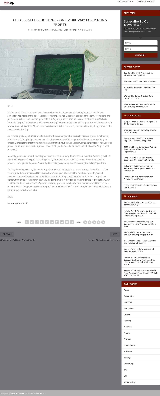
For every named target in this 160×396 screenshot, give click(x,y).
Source (11, 203)
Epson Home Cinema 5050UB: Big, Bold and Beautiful (141, 186)
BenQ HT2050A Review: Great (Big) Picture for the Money (139, 177)
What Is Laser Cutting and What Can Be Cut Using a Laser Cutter (140, 105)
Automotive (129, 296)
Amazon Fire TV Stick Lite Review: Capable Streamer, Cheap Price (138, 139)
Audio (126, 289)
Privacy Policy (145, 5)
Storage (127, 357)
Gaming (127, 320)
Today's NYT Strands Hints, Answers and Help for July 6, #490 (140, 241)
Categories (124, 5)
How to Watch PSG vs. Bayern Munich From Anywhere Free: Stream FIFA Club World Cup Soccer (140, 272)
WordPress (40, 393)
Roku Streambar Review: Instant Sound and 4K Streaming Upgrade (139, 158)
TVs (125, 369)
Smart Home (129, 345)
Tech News (132, 196)
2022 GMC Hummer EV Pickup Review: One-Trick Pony (140, 131)
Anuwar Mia (22, 203)
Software (128, 351)
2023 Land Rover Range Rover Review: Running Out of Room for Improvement (140, 149)
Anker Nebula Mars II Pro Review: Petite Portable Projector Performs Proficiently (139, 168)
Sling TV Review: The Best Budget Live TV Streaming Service (140, 122)
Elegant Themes (17, 393)
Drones (127, 314)
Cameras (128, 302)
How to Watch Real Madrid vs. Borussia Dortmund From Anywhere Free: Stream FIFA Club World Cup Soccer (139, 260)
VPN (126, 376)
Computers (129, 308)
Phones (127, 332)
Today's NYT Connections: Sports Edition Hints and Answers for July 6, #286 (140, 223)
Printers (127, 339)
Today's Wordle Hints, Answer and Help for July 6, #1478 (139, 250)
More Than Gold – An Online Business (140, 81)
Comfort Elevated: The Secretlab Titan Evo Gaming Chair (138, 74)
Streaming (128, 363)
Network (128, 326)
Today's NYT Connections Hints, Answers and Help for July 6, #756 (138, 233)
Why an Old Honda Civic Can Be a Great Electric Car (138, 96)
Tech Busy (43, 29)
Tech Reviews (133, 115)
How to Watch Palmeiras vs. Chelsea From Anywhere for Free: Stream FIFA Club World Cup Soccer (140, 212)
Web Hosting (70, 29)
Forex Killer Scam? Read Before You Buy (139, 88)
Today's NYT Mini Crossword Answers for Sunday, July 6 (140, 203)
